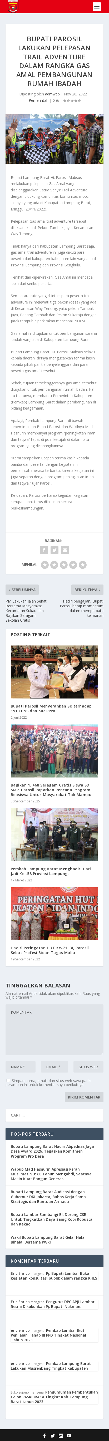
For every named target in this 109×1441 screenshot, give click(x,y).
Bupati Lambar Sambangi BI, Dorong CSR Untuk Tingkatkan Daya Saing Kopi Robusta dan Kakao (51, 1219)
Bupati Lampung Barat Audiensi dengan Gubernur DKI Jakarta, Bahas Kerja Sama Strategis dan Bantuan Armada (48, 1196)
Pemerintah (38, 100)
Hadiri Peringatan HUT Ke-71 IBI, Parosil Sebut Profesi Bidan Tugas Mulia (50, 950)
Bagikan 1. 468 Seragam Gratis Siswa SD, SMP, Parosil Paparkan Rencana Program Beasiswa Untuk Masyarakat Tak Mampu (51, 790)
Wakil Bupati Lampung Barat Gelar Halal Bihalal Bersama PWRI (48, 1240)
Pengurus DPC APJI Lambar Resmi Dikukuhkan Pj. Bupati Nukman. (53, 1304)
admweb (52, 93)
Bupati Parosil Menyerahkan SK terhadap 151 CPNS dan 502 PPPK (51, 708)
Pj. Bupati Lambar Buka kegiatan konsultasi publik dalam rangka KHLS (54, 1276)
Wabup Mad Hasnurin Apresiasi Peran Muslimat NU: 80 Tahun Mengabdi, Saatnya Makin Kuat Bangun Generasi (51, 1174)
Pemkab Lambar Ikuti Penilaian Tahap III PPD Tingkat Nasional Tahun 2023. (48, 1335)
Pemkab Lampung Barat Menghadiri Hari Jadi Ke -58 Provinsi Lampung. (51, 871)
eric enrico (20, 1330)
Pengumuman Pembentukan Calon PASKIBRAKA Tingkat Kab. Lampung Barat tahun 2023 (54, 1397)
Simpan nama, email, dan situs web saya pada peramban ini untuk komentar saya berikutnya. (48, 1082)
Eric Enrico (20, 1273)
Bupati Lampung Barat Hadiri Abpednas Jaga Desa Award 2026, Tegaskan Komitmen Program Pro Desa (52, 1151)
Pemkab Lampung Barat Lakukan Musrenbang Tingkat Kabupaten (51, 1366)
